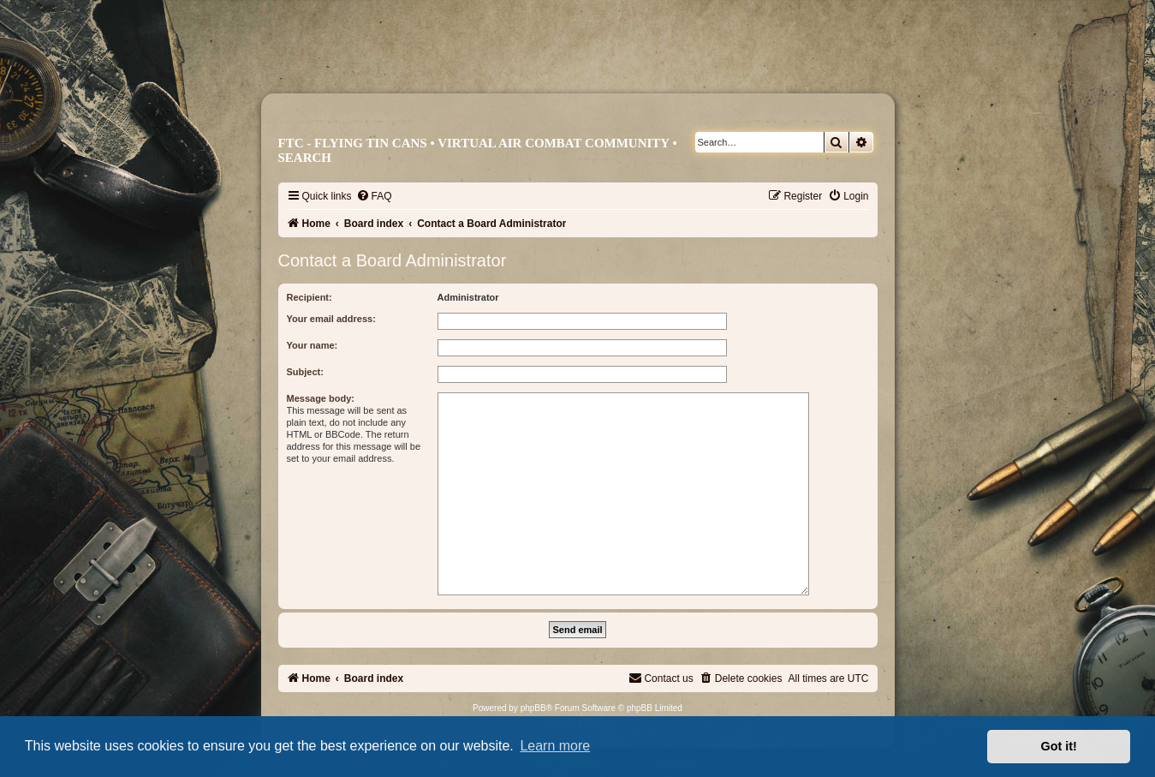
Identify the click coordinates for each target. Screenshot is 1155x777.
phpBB (533, 708)
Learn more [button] (555, 745)
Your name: (312, 345)
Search (305, 157)
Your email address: (331, 319)
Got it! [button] (1059, 746)
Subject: (305, 372)
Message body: (320, 398)
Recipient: (309, 297)
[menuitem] (374, 196)
